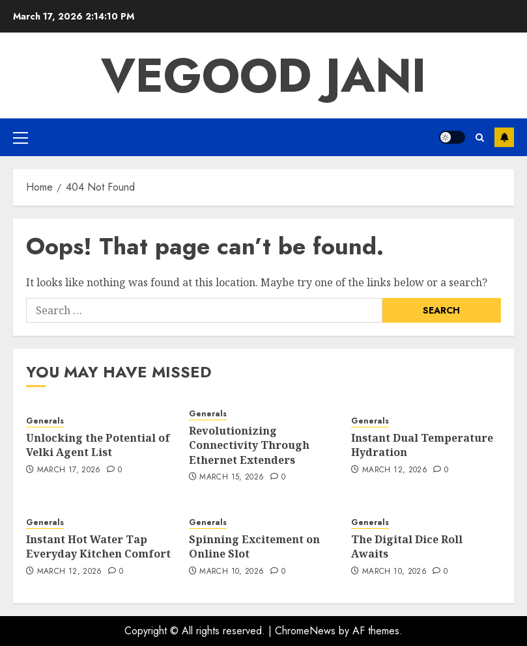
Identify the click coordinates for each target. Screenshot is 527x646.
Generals (45, 421)
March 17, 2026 (69, 470)
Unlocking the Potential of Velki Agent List (98, 445)
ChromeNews (305, 630)
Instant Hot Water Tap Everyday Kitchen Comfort (98, 546)
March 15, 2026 (231, 477)
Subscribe (504, 137)
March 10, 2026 (231, 572)
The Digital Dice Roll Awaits (407, 546)
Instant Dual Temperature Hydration (422, 445)
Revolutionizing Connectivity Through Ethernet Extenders (249, 445)
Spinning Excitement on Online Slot (254, 546)
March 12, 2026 (394, 470)
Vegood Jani (263, 75)
